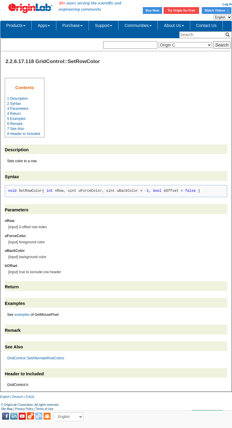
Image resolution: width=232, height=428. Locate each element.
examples (22, 315)
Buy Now (152, 10)
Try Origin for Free (181, 10)
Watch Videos (216, 10)
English (5, 396)
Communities (138, 25)
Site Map (6, 409)
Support (103, 25)
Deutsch (17, 396)
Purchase (72, 25)
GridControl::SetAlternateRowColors (35, 358)
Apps (44, 25)
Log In (227, 4)
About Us (174, 25)
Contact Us (206, 25)
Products (15, 25)
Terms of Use (44, 409)
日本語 (29, 396)
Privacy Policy (24, 409)
